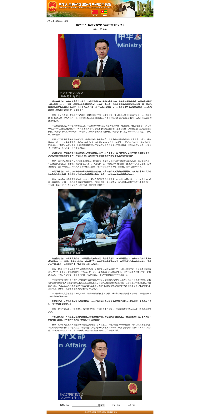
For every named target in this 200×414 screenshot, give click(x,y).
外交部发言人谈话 (60, 21)
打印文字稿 (116, 405)
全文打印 (131, 405)
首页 (48, 21)
